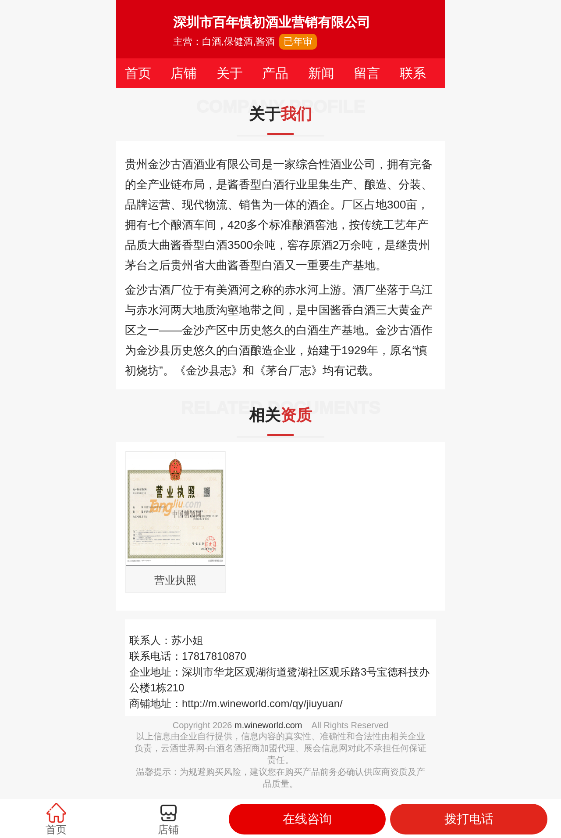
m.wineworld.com (268, 725)
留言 (367, 73)
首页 (138, 73)
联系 (413, 73)
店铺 (183, 73)
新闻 (321, 73)
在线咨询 (307, 819)
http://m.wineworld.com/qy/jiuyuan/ (262, 703)
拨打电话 (469, 819)
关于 (230, 73)
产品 (275, 73)
